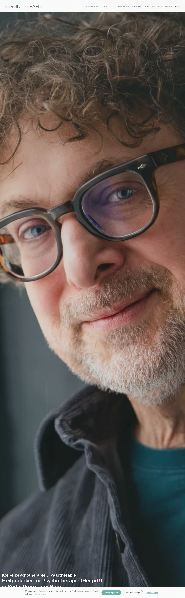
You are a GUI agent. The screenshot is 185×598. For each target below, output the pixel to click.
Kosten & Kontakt (171, 6)
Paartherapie (152, 6)
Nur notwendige (133, 593)
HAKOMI (136, 6)
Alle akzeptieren (111, 593)
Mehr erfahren (40, 594)
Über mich (108, 6)
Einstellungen (152, 593)
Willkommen (92, 6)
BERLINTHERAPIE (23, 6)
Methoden (123, 6)
